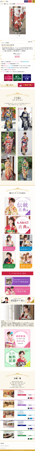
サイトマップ (17, 448)
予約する (20, 415)
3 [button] (19, 35)
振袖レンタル (6, 3)
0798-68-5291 (21, 422)
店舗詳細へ (29, 415)
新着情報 (17, 443)
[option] (17, 20)
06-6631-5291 (21, 412)
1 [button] (15, 35)
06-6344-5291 (21, 401)
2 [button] (17, 35)
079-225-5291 (21, 432)
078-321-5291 (21, 391)
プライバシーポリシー (17, 445)
